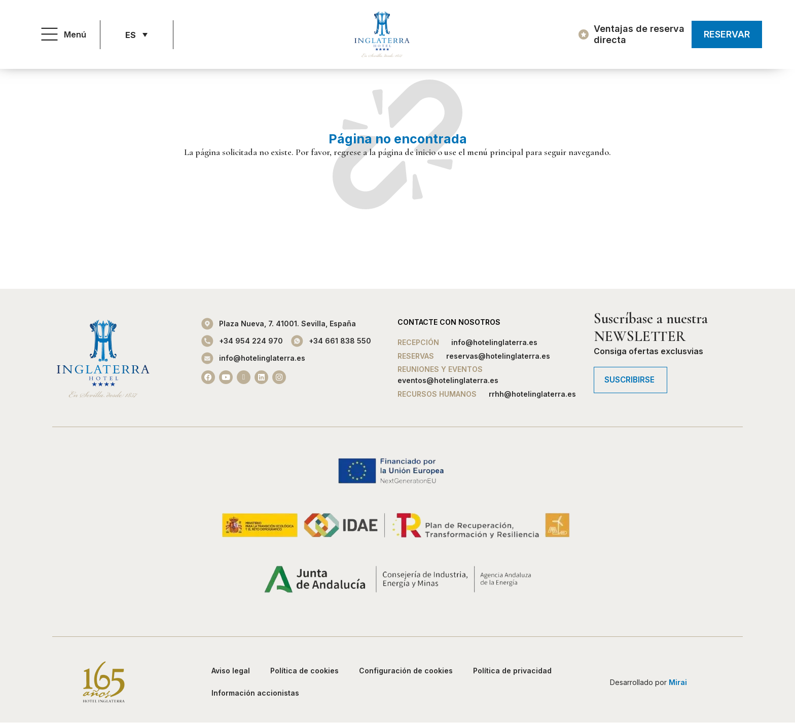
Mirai (678, 682)
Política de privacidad (512, 670)
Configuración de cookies (406, 670)
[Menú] (49, 34)
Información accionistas (255, 693)
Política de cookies (304, 670)
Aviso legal (230, 670)
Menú (75, 34)
